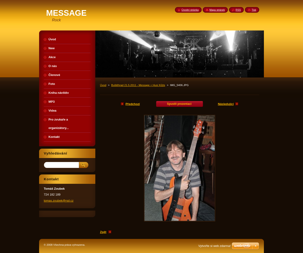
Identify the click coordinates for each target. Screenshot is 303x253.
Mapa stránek (217, 9)
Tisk (253, 9)
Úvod (103, 85)
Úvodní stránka (190, 9)
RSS (238, 9)
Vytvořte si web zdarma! (214, 246)
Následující (226, 104)
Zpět (103, 232)
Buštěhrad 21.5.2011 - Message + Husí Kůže (138, 85)
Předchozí (133, 104)
